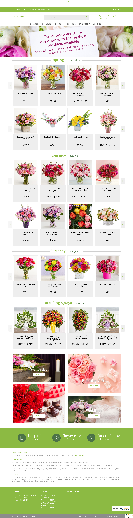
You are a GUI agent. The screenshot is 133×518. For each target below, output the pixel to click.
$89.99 (26, 196)
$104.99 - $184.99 (53, 344)
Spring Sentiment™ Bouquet (25, 138)
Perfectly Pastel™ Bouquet (107, 233)
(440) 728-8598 (20, 9)
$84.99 (26, 101)
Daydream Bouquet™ (26, 93)
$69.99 (26, 292)
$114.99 (25, 240)
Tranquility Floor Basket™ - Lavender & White (107, 338)
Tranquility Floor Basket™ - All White (25, 337)
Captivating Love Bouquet (107, 138)
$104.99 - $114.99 (107, 144)
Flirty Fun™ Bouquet (107, 284)
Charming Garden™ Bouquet (107, 94)
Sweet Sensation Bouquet (26, 233)
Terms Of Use (83, 516)
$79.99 (53, 144)
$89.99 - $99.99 (80, 101)
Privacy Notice (93, 516)
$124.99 (80, 240)
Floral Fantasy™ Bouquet (80, 94)
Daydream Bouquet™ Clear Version (53, 233)
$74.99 (53, 101)
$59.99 (80, 292)
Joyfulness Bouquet (80, 137)
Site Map (116, 516)
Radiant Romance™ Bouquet (107, 190)
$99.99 (80, 144)
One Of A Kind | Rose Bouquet (80, 233)
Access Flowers (19, 17)
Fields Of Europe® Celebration (53, 285)
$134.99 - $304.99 (80, 344)
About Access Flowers (20, 452)
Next (123, 85)
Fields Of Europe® (53, 93)
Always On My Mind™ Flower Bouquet (25, 190)
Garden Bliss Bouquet (53, 137)
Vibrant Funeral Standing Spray (80, 337)
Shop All (73, 60)
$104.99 (107, 196)
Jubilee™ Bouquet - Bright (80, 285)
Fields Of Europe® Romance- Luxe (80, 190)
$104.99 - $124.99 (26, 344)
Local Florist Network (106, 516)
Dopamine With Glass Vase (25, 285)
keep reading (79, 455)
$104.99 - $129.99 (80, 196)
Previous (10, 85)
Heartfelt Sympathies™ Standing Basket (53, 338)
